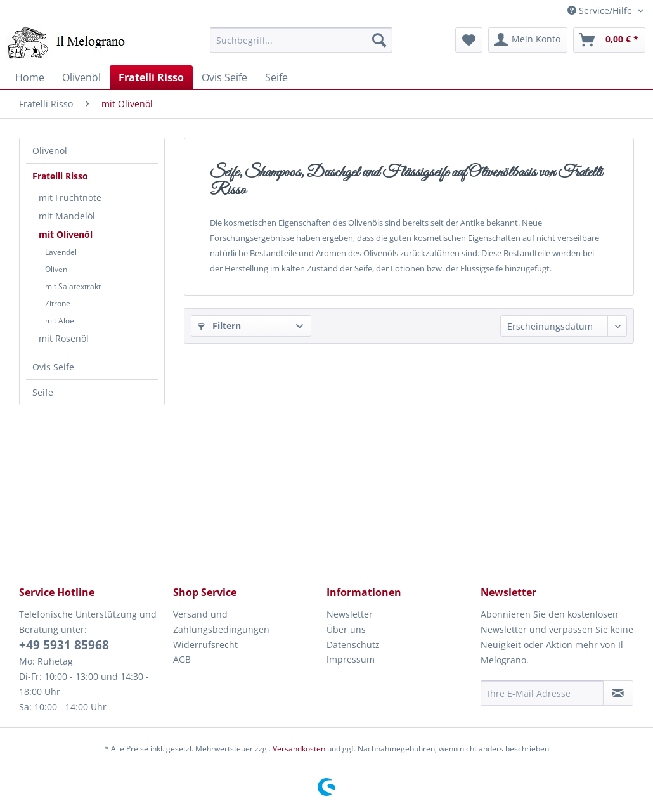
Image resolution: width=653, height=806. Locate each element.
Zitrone (57, 303)
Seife (42, 392)
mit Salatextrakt (73, 286)
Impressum (350, 659)
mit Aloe (59, 320)
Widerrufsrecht (205, 645)
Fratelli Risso (60, 176)
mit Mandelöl (67, 216)
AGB (182, 659)
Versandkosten (299, 748)
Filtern (219, 326)
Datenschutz (353, 645)
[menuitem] (301, 40)
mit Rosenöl (64, 338)
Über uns (346, 629)
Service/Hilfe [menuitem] (601, 10)
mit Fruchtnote (70, 198)
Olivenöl (49, 151)
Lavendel (61, 252)
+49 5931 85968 (64, 645)
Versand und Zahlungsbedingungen (221, 621)
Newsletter (349, 614)
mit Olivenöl (66, 234)
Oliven (56, 269)
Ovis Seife (53, 367)
